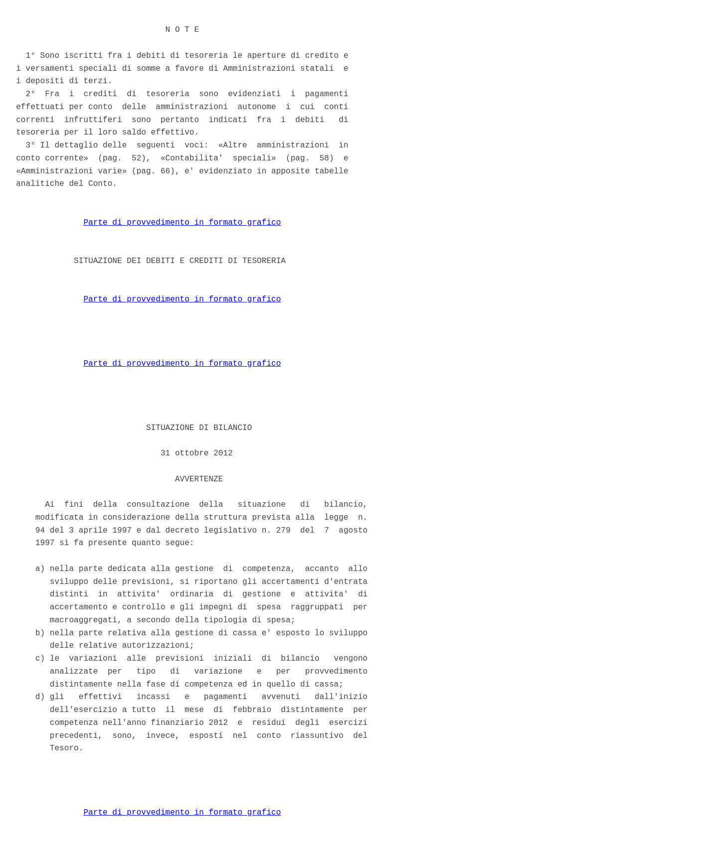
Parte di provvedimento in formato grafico (182, 222)
